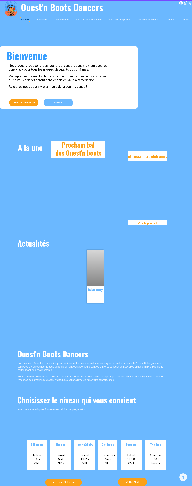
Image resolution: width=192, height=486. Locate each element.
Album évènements (149, 19)
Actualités (41, 19)
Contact (171, 19)
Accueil (25, 19)
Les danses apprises (120, 19)
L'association (62, 19)
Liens (186, 19)
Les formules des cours (89, 19)
